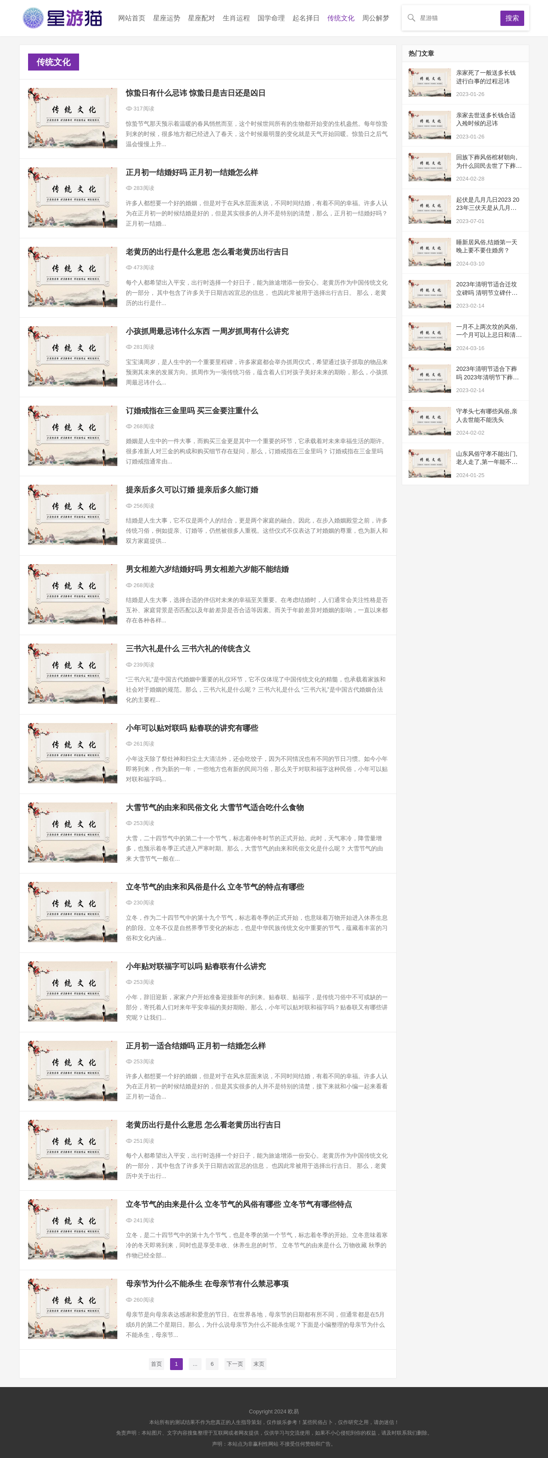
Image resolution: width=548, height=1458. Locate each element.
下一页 (235, 1364)
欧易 (293, 1411)
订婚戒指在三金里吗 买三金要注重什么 (192, 411)
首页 (156, 1364)
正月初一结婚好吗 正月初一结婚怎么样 (192, 172)
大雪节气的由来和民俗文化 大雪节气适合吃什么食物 (215, 807)
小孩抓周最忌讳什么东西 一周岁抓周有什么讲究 (207, 331)
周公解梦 (375, 18)
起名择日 (306, 18)
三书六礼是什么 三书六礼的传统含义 (188, 648)
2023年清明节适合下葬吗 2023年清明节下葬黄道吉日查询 (487, 377)
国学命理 (271, 18)
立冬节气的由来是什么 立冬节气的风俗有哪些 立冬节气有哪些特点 (239, 1204)
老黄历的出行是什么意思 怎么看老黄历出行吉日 (207, 252)
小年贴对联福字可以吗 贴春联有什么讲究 (196, 966)
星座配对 (201, 18)
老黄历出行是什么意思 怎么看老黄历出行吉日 (203, 1125)
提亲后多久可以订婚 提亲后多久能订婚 (192, 490)
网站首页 (131, 18)
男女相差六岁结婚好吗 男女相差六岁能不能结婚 (207, 569)
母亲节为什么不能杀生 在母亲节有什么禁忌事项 (207, 1284)
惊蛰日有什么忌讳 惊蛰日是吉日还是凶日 (196, 93)
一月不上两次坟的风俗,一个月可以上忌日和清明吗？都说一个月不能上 (489, 335)
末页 (258, 1364)
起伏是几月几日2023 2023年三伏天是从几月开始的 (489, 208)
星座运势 (166, 18)
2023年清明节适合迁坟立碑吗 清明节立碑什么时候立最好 (486, 292)
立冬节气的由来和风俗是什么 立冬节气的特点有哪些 (215, 887)
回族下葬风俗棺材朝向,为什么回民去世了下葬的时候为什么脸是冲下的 (489, 165)
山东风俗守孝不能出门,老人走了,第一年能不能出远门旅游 (486, 462)
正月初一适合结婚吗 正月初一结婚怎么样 (196, 1046)
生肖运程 (236, 18)
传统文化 (341, 18)
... (195, 1364)
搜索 (512, 18)
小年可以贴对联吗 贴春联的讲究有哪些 (192, 728)
